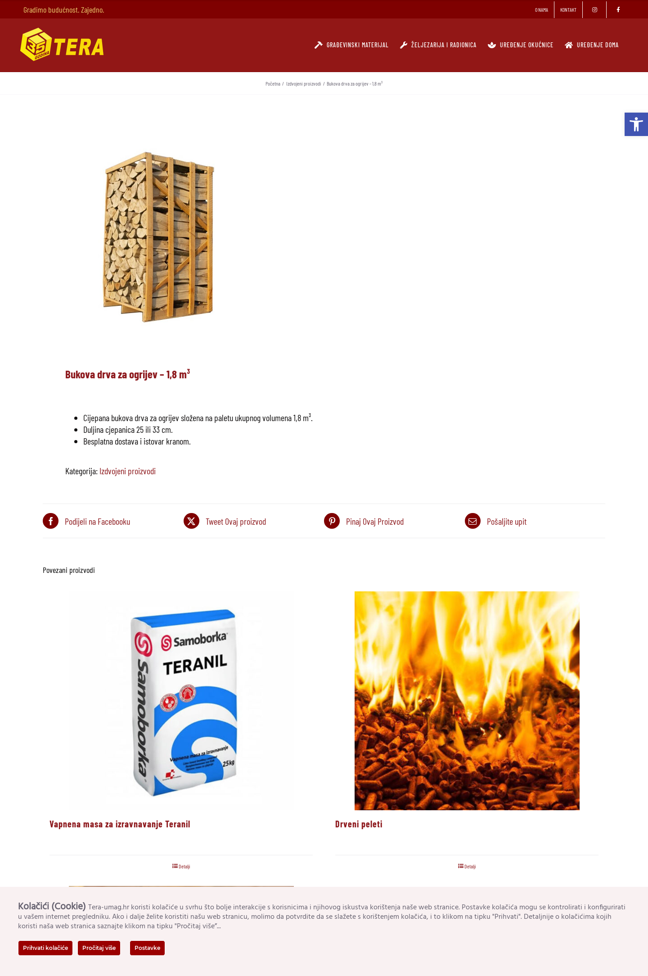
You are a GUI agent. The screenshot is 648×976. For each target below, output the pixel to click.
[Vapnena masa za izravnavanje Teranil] (181, 700)
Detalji (184, 866)
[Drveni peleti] (466, 700)
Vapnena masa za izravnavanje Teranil (120, 823)
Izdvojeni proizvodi (127, 470)
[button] (636, 124)
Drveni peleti (358, 823)
